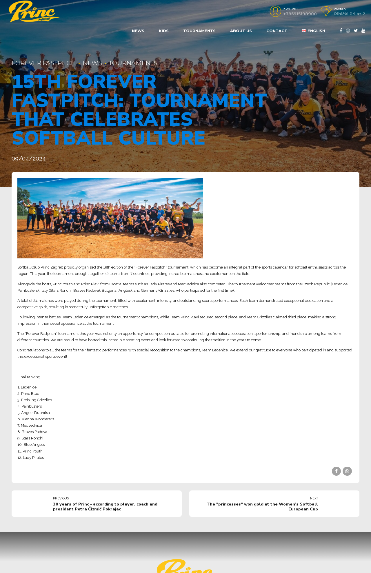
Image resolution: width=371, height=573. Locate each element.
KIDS (164, 30)
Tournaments (199, 30)
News (138, 30)
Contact (276, 30)
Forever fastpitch (44, 63)
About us (241, 30)
